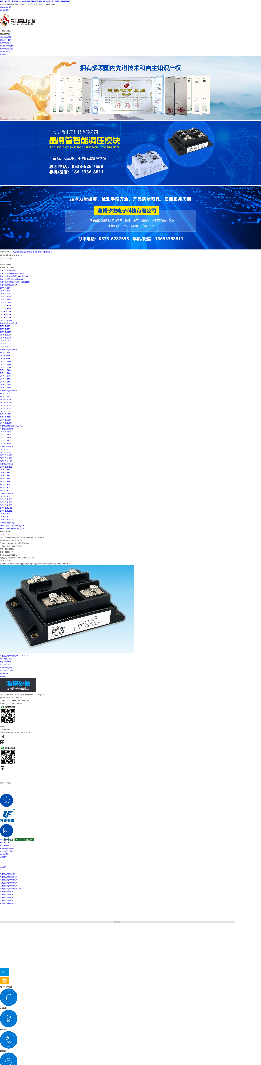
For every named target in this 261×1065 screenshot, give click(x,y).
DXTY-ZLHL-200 (6, 452)
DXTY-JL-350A (5, 309)
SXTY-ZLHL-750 (6, 517)
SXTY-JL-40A (5, 355)
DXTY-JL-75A (5, 294)
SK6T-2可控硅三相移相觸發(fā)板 (12, 526)
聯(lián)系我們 (5, 10)
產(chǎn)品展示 (5, 43)
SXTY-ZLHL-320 (6, 505)
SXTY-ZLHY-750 (6, 487)
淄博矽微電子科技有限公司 (42, 252)
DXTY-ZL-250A (5, 341)
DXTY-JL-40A (5, 291)
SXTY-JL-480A (5, 379)
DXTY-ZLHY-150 (6, 432)
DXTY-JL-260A (5, 303)
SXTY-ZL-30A (5, 394)
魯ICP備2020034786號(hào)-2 (21, 732)
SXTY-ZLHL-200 (6, 499)
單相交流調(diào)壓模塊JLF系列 (11, 426)
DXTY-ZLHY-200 (6, 435)
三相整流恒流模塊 (6, 493)
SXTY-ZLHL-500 (6, 511)
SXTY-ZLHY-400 (6, 479)
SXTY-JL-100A (5, 361)
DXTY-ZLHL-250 (6, 455)
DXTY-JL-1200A (6, 320)
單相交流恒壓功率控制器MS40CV (12, 279)
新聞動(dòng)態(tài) (7, 46)
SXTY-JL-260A (5, 370)
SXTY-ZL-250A (5, 408)
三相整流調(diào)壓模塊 (8, 391)
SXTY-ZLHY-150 (6, 467)
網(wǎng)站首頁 (6, 7)
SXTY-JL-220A (5, 367)
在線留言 (3, 55)
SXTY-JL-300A (5, 373)
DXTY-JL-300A (5, 306)
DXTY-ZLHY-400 (6, 443)
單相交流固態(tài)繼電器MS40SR (12, 273)
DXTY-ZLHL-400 (6, 461)
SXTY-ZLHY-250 (6, 473)
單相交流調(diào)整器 (8, 270)
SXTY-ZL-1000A (6, 423)
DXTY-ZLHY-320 (6, 441)
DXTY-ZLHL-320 (6, 458)
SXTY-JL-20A (5, 353)
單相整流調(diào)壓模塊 (8, 323)
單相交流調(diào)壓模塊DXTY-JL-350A (14, 656)
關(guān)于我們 (5, 40)
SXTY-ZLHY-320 (6, 476)
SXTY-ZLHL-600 (6, 514)
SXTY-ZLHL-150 (6, 496)
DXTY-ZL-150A (5, 335)
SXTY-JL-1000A (6, 388)
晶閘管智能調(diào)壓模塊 (22, 252)
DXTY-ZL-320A (5, 344)
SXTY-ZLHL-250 (6, 502)
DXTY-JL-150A (5, 300)
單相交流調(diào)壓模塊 (8, 285)
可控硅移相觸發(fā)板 (7, 523)
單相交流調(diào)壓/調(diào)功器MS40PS (15, 276)
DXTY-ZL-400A (5, 347)
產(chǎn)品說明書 (6, 49)
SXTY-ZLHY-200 (6, 470)
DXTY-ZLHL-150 (6, 449)
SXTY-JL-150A (5, 364)
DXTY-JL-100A (5, 297)
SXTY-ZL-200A (5, 405)
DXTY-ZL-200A (5, 338)
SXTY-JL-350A (5, 376)
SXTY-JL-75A (5, 358)
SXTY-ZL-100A (5, 399)
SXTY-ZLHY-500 (6, 482)
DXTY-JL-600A (5, 311)
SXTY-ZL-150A (5, 402)
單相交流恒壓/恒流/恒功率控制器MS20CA (15, 282)
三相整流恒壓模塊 (6, 464)
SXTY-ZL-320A (5, 411)
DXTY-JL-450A (5, 314)
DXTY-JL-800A (5, 317)
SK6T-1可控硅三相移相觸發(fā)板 (12, 529)
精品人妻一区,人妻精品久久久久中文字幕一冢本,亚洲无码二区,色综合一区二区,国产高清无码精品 (35, 1)
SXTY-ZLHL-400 (6, 508)
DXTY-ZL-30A (5, 326)
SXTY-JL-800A (5, 385)
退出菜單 (3, 867)
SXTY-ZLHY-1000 (6, 490)
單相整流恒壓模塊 (6, 429)
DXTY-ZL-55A (5, 329)
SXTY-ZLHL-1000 (6, 520)
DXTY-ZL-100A (5, 332)
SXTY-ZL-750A (5, 420)
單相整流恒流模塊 (6, 446)
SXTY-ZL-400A (5, 414)
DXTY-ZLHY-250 (6, 438)
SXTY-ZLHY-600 (6, 484)
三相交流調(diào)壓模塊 (8, 350)
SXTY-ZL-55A (5, 397)
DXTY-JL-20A (5, 288)
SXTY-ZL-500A (5, 417)
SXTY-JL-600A (5, 382)
